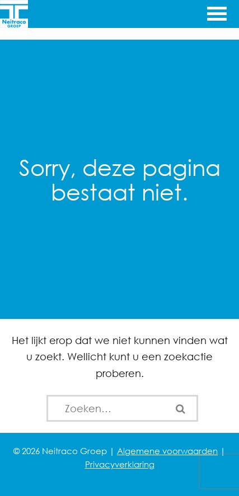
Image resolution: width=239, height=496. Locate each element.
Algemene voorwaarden (167, 450)
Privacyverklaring (119, 464)
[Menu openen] (216, 12)
